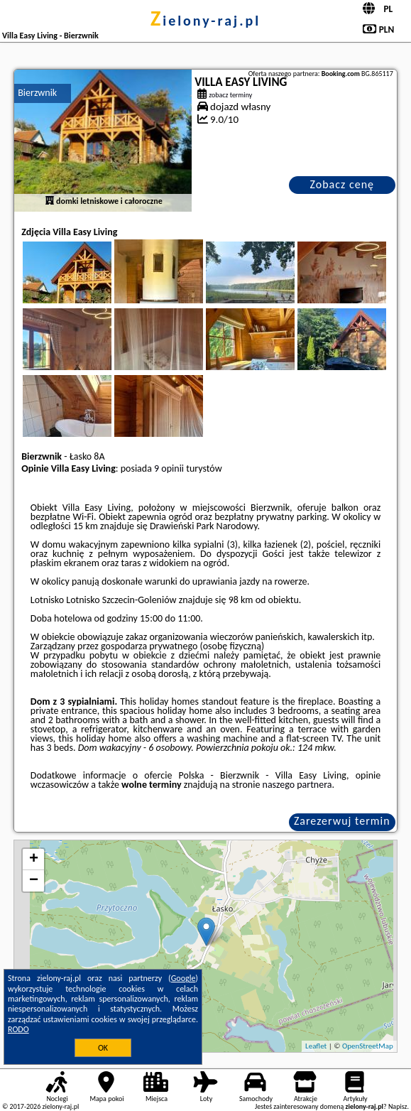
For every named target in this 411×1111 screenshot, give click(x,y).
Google (183, 978)
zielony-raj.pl (205, 20)
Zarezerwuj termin (342, 821)
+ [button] (33, 859)
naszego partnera (297, 785)
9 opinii (169, 468)
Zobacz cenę (341, 184)
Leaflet (316, 1046)
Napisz (397, 1106)
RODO (18, 1029)
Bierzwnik (37, 93)
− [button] (33, 880)
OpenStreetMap (367, 1046)
